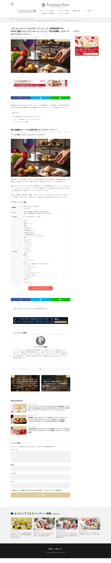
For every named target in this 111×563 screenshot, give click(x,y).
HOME (13, 19)
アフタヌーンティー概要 (21, 122)
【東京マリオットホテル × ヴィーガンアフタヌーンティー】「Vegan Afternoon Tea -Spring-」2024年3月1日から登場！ (43, 539)
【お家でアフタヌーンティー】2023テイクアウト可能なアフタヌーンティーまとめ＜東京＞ (89, 538)
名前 (13, 469)
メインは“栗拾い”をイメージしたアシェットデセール (27, 119)
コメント (14, 454)
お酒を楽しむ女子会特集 (47, 13)
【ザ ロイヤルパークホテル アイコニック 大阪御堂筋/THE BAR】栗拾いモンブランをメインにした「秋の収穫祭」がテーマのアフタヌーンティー (51, 20)
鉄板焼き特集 (76, 10)
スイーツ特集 (87, 10)
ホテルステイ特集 (63, 13)
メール (13, 477)
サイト (12, 486)
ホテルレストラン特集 (63, 10)
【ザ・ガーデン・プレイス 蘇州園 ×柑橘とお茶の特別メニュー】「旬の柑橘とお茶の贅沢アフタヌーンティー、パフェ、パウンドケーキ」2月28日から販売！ (21, 539)
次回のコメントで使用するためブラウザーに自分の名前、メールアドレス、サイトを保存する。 (37, 495)
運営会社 (50, 553)
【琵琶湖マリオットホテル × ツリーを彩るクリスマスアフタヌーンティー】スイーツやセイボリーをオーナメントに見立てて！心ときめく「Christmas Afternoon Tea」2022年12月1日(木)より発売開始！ (49, 423)
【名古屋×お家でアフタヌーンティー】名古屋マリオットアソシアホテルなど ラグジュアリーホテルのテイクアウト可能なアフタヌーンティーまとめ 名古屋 (49, 435)
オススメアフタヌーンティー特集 (27, 10)
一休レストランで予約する (40, 288)
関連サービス (59, 553)
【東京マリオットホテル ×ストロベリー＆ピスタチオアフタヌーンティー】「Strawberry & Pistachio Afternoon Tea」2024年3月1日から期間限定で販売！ (67, 539)
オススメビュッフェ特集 (46, 10)
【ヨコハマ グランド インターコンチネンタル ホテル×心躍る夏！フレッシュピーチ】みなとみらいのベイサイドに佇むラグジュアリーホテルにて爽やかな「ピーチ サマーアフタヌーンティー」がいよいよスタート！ (49, 410)
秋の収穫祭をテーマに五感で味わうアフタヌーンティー (26, 117)
